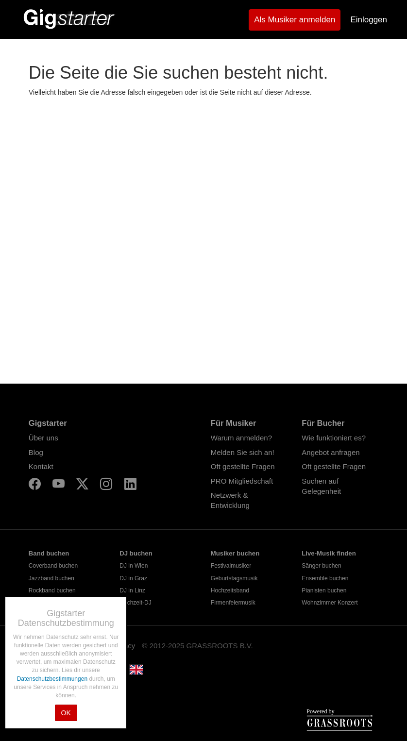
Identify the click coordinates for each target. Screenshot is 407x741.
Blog (36, 452)
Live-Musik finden (329, 553)
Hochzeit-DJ (135, 602)
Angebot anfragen (330, 452)
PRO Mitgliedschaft (242, 481)
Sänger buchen (321, 565)
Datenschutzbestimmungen (53, 678)
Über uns (43, 438)
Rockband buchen (52, 590)
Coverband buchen (53, 565)
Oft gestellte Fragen (243, 466)
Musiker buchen (235, 553)
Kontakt (41, 466)
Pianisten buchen (324, 590)
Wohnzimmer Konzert (329, 602)
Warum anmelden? (241, 438)
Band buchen (49, 553)
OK (66, 713)
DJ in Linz (132, 590)
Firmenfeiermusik (233, 602)
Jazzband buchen (51, 578)
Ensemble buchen (325, 578)
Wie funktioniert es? (334, 438)
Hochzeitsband (230, 590)
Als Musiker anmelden (294, 19)
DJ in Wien (133, 565)
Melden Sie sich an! (242, 452)
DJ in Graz (133, 578)
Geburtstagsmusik (234, 578)
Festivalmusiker (231, 565)
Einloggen (368, 19)
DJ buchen (135, 553)
